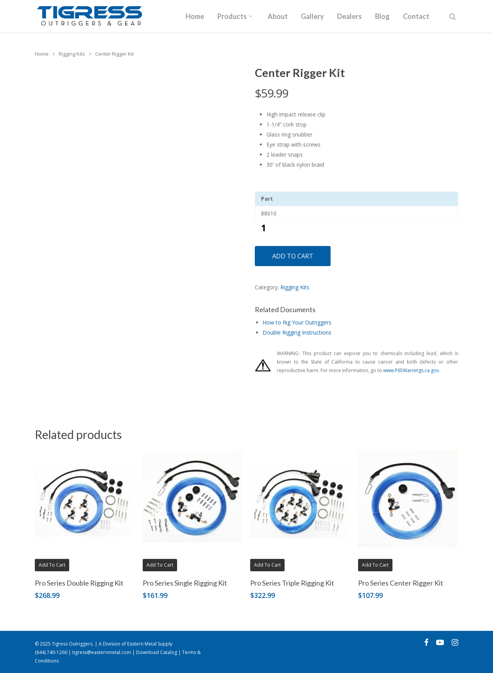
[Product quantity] (264, 227)
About (278, 16)
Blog (382, 16)
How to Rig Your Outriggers (297, 322)
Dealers (349, 16)
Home (195, 16)
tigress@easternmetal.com (101, 652)
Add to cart (292, 256)
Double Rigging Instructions (297, 332)
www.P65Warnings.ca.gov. (411, 370)
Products (235, 16)
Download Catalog (156, 652)
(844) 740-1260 (51, 652)
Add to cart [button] (52, 565)
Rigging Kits (72, 53)
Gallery (312, 16)
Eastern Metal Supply (149, 644)
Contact (416, 16)
